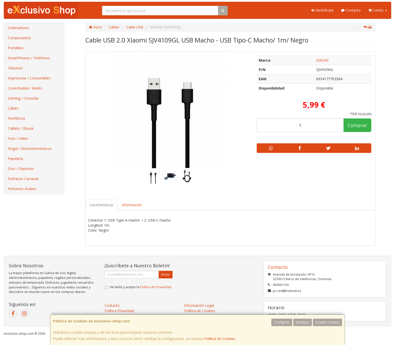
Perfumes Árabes (22, 188)
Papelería (15, 158)
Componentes (19, 37)
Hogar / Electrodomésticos (30, 148)
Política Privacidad (119, 310)
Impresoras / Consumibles (29, 78)
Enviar (165, 274)
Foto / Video (18, 138)
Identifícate (322, 10)
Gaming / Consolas (23, 98)
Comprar (357, 125)
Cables (13, 108)
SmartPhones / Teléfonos (29, 58)
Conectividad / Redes (25, 88)
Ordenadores (18, 27)
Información (132, 204)
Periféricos (16, 118)
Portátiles (15, 48)
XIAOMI (322, 60)
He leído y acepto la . (141, 287)
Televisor (15, 68)
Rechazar (302, 322)
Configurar (281, 322)
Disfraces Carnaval (23, 178)
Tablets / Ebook (21, 128)
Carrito (377, 10)
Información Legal (199, 305)
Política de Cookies (219, 338)
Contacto (351, 10)
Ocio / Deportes (21, 168)
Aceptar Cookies (327, 322)
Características (101, 204)
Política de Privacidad (155, 287)
